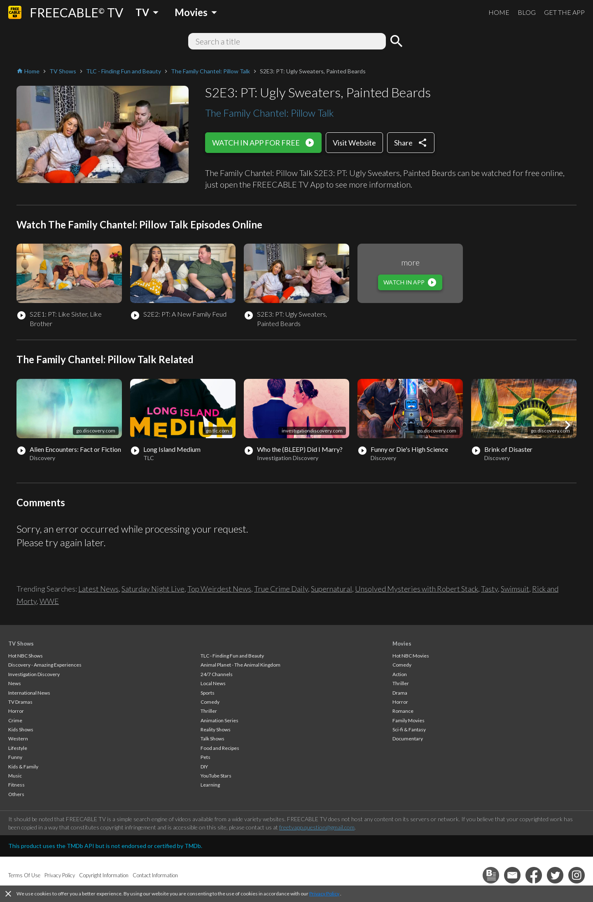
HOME (498, 12)
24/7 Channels (217, 674)
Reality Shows (216, 729)
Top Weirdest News (219, 588)
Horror (16, 711)
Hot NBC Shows (25, 656)
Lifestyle (17, 748)
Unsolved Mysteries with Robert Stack (416, 588)
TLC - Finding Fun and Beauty (232, 656)
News (14, 683)
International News (29, 693)
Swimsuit (515, 588)
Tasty (489, 588)
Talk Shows (212, 738)
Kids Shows (20, 729)
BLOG (527, 12)
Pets (205, 757)
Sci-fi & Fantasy (409, 729)
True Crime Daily (281, 588)
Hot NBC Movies (410, 656)
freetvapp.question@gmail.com (317, 827)
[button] (567, 425)
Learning (210, 785)
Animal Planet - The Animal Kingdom (240, 665)
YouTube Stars (216, 776)
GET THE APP (564, 12)
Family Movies (408, 720)
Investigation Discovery (34, 674)
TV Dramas (20, 702)
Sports (208, 693)
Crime (15, 720)
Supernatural (331, 588)
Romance (402, 711)
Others (16, 794)
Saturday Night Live (152, 588)
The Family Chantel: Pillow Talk (269, 113)
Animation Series (219, 720)
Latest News (98, 588)
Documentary (407, 738)
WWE (49, 601)
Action (399, 674)
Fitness (16, 785)
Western (18, 738)
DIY (204, 766)
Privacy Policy (324, 893)
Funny (15, 757)
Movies (401, 643)
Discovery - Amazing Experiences (45, 665)
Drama (399, 693)
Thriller (209, 711)
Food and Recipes (220, 748)
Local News (213, 683)
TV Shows (21, 643)
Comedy (210, 702)
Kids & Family (23, 766)
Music (15, 776)
